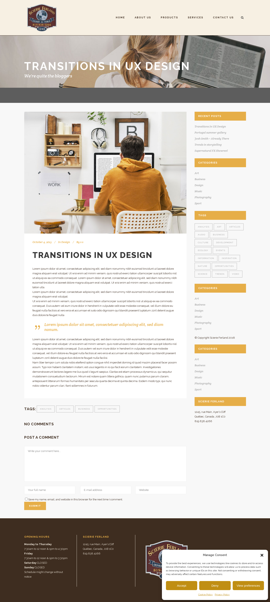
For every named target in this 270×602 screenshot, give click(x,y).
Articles (64, 409)
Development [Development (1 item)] (225, 242)
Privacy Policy (222, 594)
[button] (262, 555)
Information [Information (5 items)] (206, 258)
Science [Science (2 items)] (202, 274)
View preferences (248, 585)
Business (84, 409)
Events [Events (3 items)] (220, 250)
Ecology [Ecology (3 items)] (203, 250)
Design (65, 242)
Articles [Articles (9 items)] (234, 227)
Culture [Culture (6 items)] (203, 242)
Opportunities (107, 409)
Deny (214, 585)
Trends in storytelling (208, 144)
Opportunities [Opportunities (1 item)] (224, 266)
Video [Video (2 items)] (235, 274)
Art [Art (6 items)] (219, 227)
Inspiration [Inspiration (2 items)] (229, 258)
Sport (198, 203)
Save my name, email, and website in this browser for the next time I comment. (75, 499)
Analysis (45, 409)
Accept (181, 585)
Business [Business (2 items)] (219, 235)
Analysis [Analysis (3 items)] (203, 227)
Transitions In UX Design (210, 126)
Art (197, 173)
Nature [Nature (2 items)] (202, 266)
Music (198, 191)
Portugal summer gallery (210, 132)
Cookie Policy (205, 594)
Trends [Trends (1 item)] (219, 274)
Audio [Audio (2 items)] (201, 235)
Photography (203, 197)
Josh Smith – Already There (212, 138)
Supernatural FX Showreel (211, 150)
